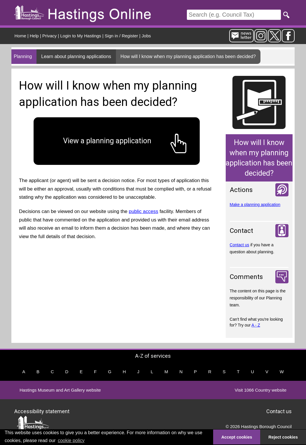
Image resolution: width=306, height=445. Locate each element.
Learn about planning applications (76, 56)
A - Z (255, 325)
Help (34, 35)
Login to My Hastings (80, 35)
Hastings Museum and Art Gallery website (60, 390)
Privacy (49, 35)
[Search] (234, 15)
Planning (23, 56)
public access (143, 211)
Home (20, 35)
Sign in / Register (121, 35)
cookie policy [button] (71, 440)
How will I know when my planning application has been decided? (188, 56)
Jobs (146, 35)
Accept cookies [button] (236, 437)
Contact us (239, 244)
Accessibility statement (41, 411)
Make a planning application (255, 204)
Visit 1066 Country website (260, 390)
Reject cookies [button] (283, 437)
